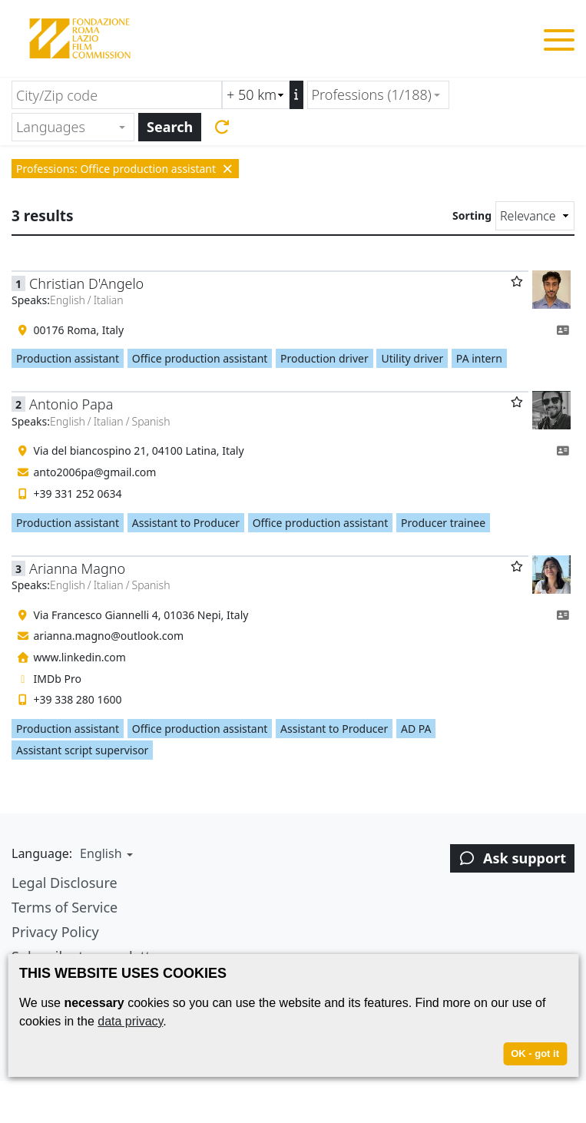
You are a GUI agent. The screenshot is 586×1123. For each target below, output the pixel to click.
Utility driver (412, 358)
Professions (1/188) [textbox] (372, 94)
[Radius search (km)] (256, 95)
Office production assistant (200, 358)
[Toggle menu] (559, 42)
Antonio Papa (71, 404)
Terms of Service (65, 907)
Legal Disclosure (65, 882)
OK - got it (535, 1053)
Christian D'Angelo (86, 283)
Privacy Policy (55, 932)
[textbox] (66, 127)
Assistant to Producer (186, 522)
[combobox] (378, 95)
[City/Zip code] (117, 95)
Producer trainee (443, 522)
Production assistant (67, 358)
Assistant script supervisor (82, 750)
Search (170, 127)
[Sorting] (534, 215)
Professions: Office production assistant (125, 168)
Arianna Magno (77, 568)
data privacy (130, 1021)
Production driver (324, 358)
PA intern (479, 358)
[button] (104, 853)
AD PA (416, 728)
